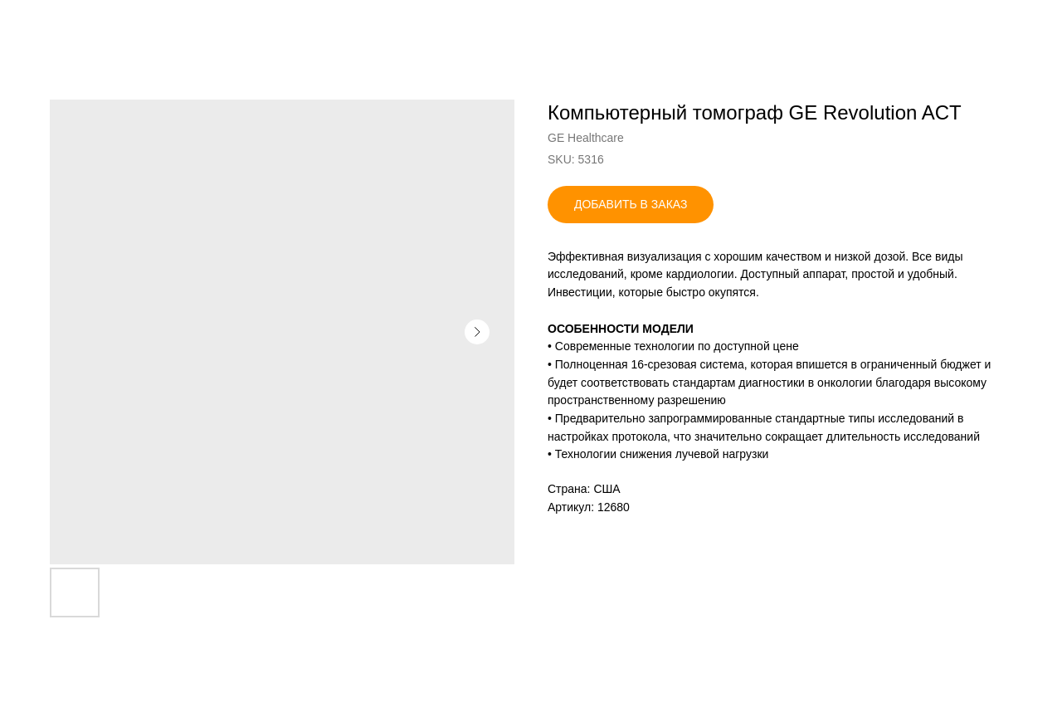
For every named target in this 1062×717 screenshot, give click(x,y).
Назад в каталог (75, 25)
